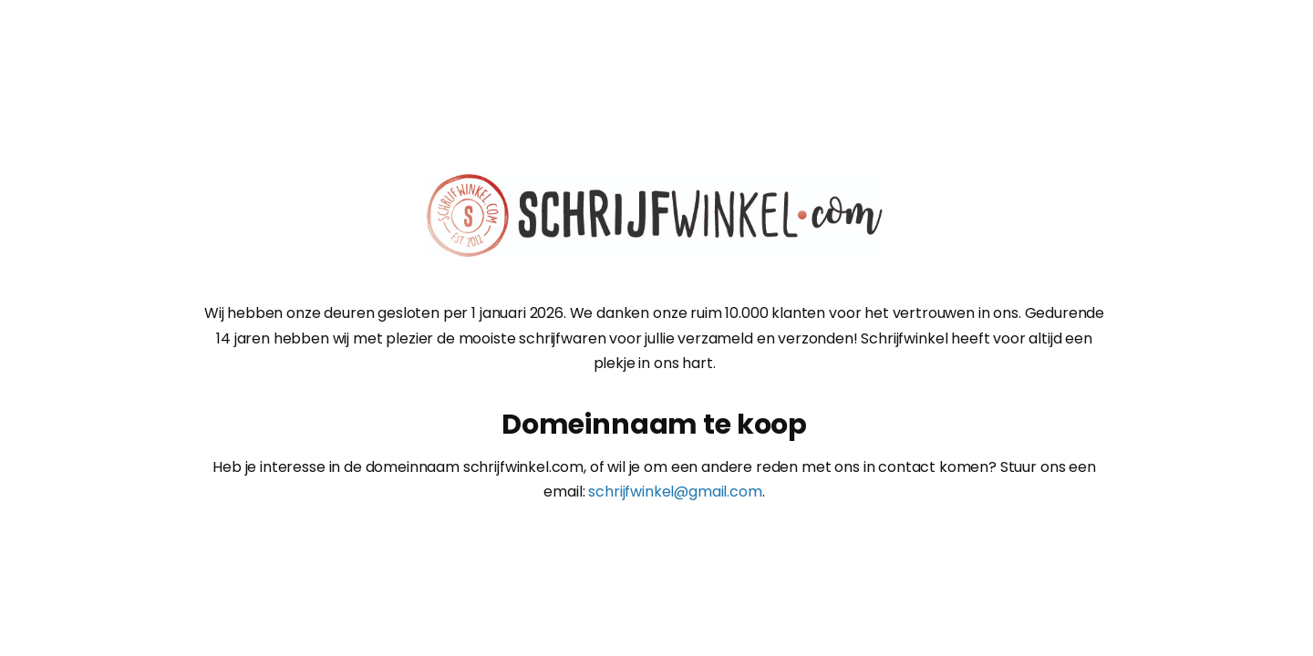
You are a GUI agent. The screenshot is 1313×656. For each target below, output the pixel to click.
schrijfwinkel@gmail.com (674, 491)
